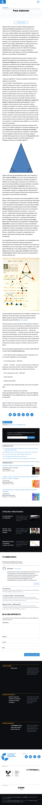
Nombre (4, 636)
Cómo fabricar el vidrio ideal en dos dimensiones (15, 456)
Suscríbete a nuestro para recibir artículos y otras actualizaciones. (21, 433)
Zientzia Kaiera (6, 666)
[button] (10, 414)
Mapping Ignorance (8, 723)
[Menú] (38, 1)
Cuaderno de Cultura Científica (13, 800)
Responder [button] (36, 583)
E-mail (4, 642)
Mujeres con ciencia (8, 694)
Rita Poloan (14, 668)
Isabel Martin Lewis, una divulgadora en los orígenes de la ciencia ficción (21, 452)
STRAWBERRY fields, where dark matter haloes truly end (16, 727)
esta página (23, 320)
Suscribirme (31, 437)
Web (3, 647)
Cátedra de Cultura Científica (14, 797)
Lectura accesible (21, 22)
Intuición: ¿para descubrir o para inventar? (6, 530)
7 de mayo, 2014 (17, 568)
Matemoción (5, 7)
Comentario (5, 622)
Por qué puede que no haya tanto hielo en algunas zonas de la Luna (20, 458)
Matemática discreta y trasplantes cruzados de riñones (8, 543)
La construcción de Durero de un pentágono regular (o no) (17, 454)
